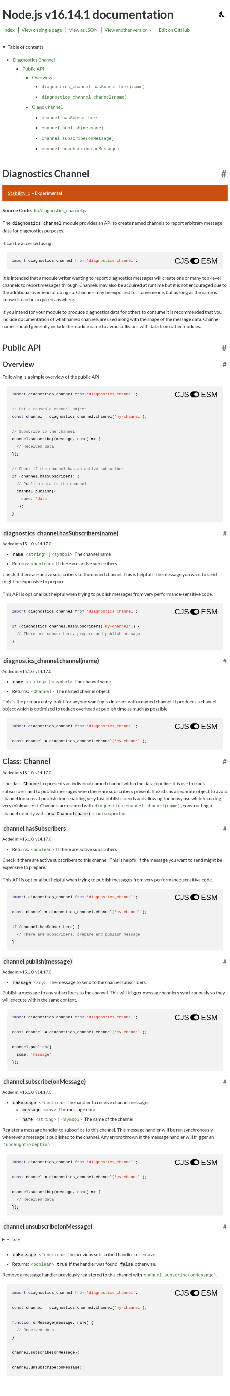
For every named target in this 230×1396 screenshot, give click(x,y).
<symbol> (62, 554)
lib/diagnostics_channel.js (60, 210)
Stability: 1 (19, 193)
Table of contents (25, 47)
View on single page (42, 30)
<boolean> (42, 564)
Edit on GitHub (174, 30)
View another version (128, 30)
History (13, 1239)
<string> (36, 554)
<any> (40, 982)
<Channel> (42, 691)
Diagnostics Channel (34, 59)
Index (9, 30)
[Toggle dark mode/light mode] (222, 14)
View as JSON (83, 30)
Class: (47, 107)
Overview (42, 77)
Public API (33, 68)
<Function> (52, 1103)
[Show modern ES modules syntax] (196, 261)
